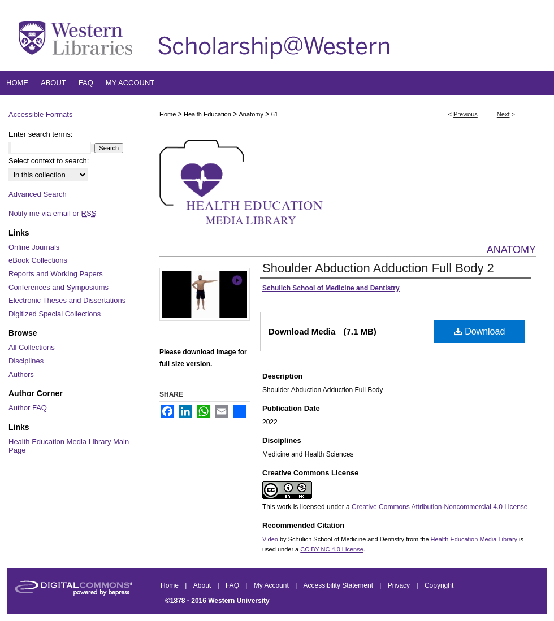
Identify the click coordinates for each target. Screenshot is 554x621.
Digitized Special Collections (54, 314)
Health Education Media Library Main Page (68, 446)
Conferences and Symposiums (58, 287)
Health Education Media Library (474, 539)
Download (479, 331)
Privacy (400, 585)
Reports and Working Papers (55, 274)
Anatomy (251, 114)
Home (167, 114)
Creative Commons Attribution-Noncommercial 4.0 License (439, 507)
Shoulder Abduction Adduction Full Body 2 (378, 268)
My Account (272, 585)
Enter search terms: (40, 134)
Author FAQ (27, 407)
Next (503, 114)
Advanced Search (37, 194)
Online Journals (33, 247)
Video (270, 539)
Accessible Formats (40, 114)
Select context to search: (48, 161)
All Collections (31, 347)
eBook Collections (37, 260)
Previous (465, 114)
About (203, 585)
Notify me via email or (52, 213)
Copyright (439, 585)
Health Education (207, 114)
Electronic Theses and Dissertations (66, 300)
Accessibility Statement (339, 585)
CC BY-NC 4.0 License (331, 549)
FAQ (233, 585)
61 (274, 114)
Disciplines (26, 361)
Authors (21, 374)
